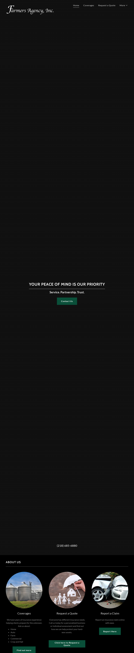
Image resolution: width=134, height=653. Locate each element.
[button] (124, 5)
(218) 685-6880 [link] (67, 545)
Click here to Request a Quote (67, 643)
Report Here (109, 631)
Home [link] (76, 5)
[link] (35, 5)
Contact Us (67, 301)
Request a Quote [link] (106, 5)
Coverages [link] (88, 5)
